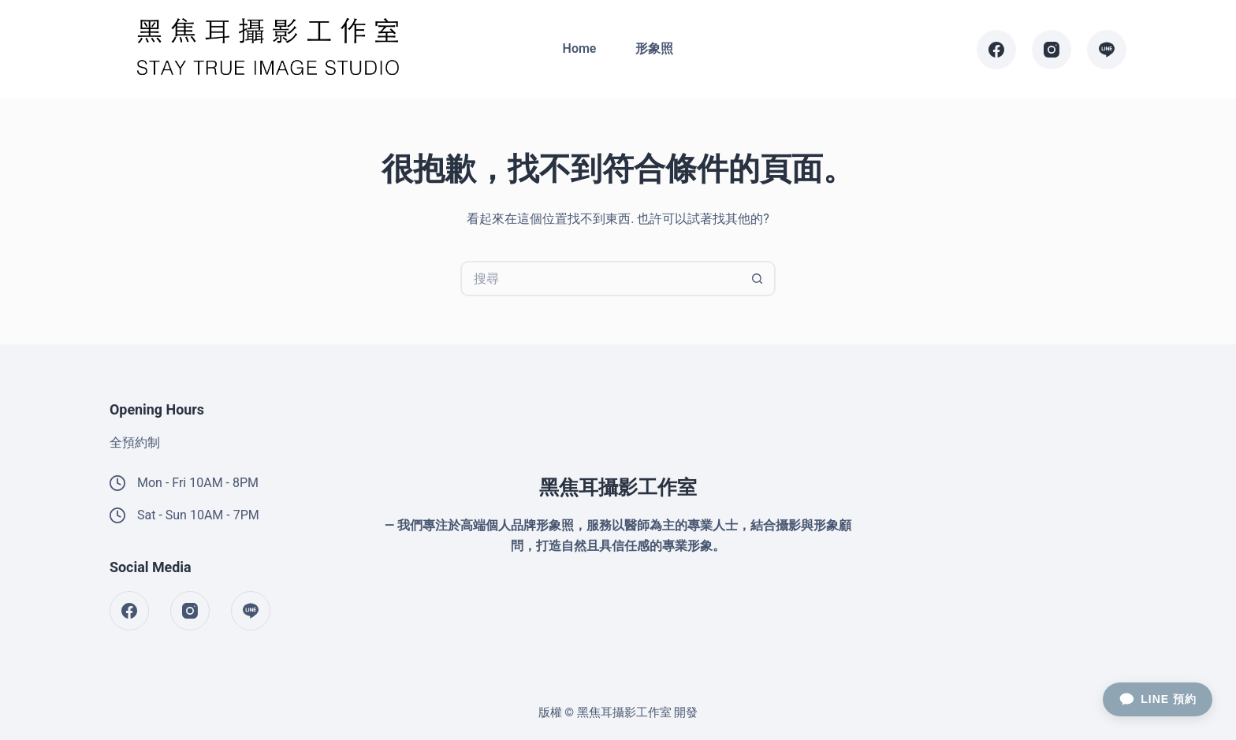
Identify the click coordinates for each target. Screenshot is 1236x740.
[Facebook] (996, 49)
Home (580, 48)
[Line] (1106, 49)
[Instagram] (1051, 49)
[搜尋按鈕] (758, 278)
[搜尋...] (600, 278)
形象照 (654, 48)
